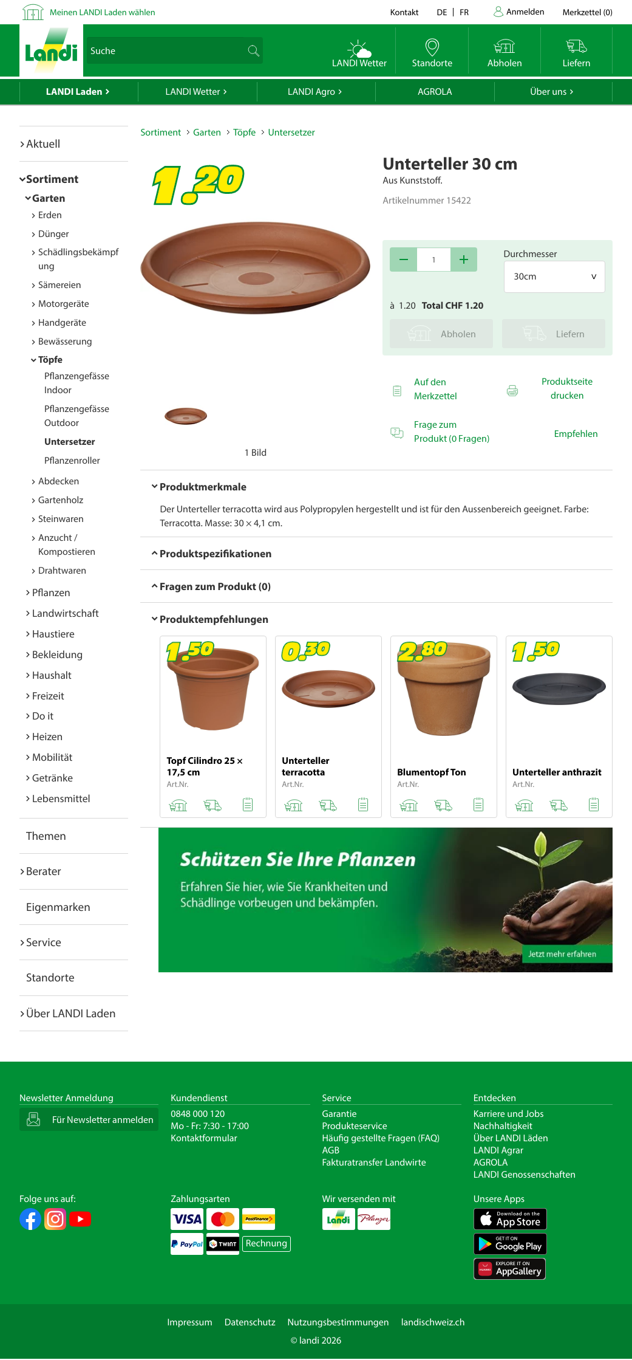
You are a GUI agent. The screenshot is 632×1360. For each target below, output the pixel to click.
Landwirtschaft (65, 613)
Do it (42, 716)
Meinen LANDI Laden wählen (102, 12)
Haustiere (53, 634)
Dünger (53, 234)
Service (43, 942)
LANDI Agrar (498, 1150)
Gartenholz (60, 500)
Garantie (339, 1114)
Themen (46, 835)
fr (464, 12)
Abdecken (58, 481)
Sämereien (59, 285)
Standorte (50, 977)
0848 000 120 (198, 1114)
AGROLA (435, 92)
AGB (331, 1150)
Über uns (548, 92)
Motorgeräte (63, 304)
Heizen (47, 736)
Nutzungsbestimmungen (338, 1322)
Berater (43, 871)
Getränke (52, 778)
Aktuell (43, 143)
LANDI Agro (311, 92)
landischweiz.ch (433, 1322)
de (442, 12)
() (588, 12)
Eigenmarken (58, 906)
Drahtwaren (62, 571)
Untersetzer (69, 442)
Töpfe (50, 360)
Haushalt (52, 675)
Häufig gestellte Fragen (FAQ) (381, 1138)
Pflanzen (51, 592)
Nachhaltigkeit (503, 1126)
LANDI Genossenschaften (525, 1175)
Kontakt (404, 12)
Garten (48, 198)
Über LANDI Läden (511, 1138)
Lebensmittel (61, 798)
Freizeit (48, 695)
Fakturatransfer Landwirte (374, 1162)
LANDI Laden (74, 92)
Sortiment (52, 178)
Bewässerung (65, 341)
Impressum (189, 1322)
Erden (50, 215)
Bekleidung (57, 654)
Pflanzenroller (72, 461)
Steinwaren (61, 519)
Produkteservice (354, 1126)
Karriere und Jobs (509, 1114)
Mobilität (52, 757)
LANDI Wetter (193, 92)
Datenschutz (250, 1322)
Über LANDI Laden (71, 1013)
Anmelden (525, 11)
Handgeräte (62, 323)
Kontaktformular (204, 1138)
